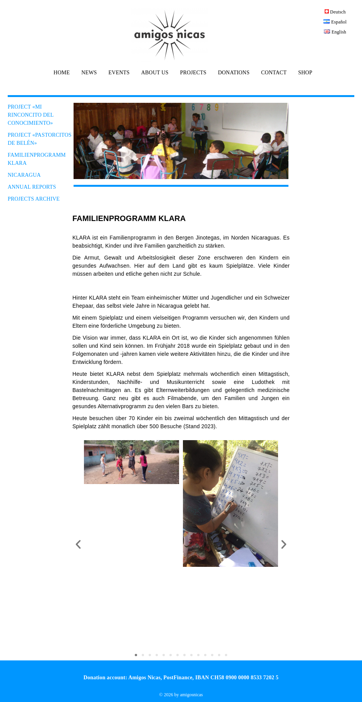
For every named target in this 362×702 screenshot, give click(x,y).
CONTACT (274, 72)
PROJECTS (193, 72)
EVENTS (119, 72)
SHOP (305, 72)
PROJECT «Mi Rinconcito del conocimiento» (31, 115)
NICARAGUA (24, 175)
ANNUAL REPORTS (32, 187)
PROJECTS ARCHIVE (34, 199)
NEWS (89, 72)
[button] (78, 544)
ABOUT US (154, 72)
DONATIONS (234, 72)
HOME (62, 72)
